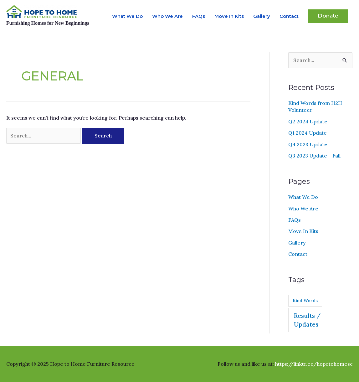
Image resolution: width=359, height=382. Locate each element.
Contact (289, 16)
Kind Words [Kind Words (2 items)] (305, 300)
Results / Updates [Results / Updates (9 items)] (307, 320)
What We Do (127, 16)
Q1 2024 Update (307, 133)
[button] (328, 16)
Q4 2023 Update (307, 144)
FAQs (198, 16)
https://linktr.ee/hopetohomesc (314, 364)
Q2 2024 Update (307, 121)
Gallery (261, 16)
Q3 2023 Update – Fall (314, 155)
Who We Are (167, 16)
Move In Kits (229, 16)
